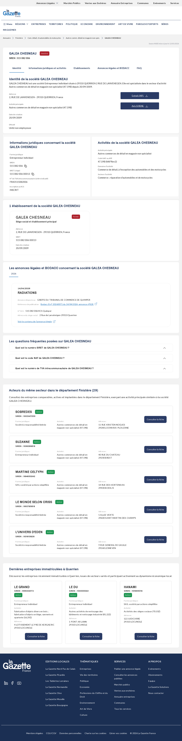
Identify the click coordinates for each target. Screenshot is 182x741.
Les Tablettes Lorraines (57, 681)
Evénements (159, 3)
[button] (7, 24)
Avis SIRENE (140, 106)
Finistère (19, 38)
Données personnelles (71, 733)
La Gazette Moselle (55, 699)
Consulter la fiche (155, 419)
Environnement (105, 24)
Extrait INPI (140, 95)
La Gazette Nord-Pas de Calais (60, 669)
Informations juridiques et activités (47, 68)
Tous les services (122, 709)
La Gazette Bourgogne (57, 705)
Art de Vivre (125, 24)
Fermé (76, 217)
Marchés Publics (72, 3)
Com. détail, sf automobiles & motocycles (44, 38)
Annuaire (7, 38)
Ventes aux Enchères (95, 3)
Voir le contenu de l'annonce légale (36, 321)
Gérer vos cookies (118, 733)
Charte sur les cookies (95, 733)
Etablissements (82, 68)
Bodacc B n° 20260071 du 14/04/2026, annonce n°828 (69, 304)
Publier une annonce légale (127, 669)
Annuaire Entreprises (122, 3)
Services (174, 3)
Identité (16, 68)
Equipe (151, 681)
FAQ (139, 68)
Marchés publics (122, 684)
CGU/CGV (51, 733)
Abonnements (155, 675)
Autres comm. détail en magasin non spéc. (83, 38)
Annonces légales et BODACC (113, 68)
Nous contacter (156, 693)
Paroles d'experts (147, 24)
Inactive (44, 53)
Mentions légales (34, 733)
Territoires (56, 24)
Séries (164, 24)
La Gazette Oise (54, 693)
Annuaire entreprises (124, 696)
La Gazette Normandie (57, 687)
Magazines (9, 29)
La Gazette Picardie (55, 675)
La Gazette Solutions (158, 687)
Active (39, 412)
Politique (72, 24)
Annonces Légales (45, 3)
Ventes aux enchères (124, 690)
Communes (143, 3)
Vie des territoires (89, 675)
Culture (83, 715)
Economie (87, 24)
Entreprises (38, 24)
